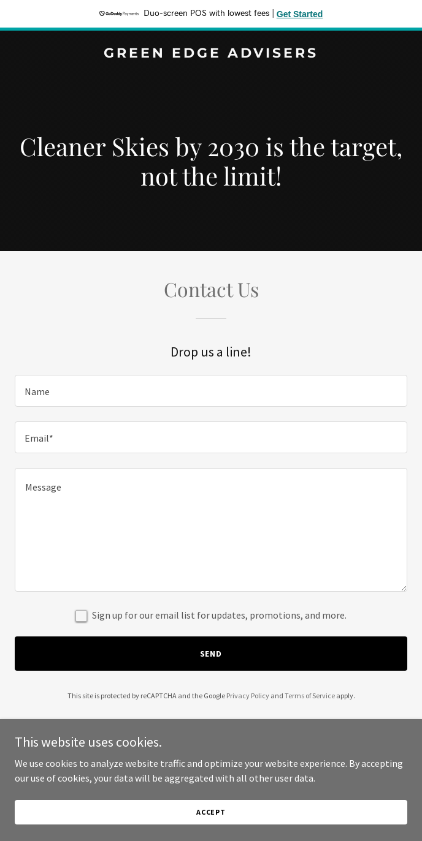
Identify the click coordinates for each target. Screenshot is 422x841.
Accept (211, 820)
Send (211, 653)
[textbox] (211, 391)
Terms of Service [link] (310, 695)
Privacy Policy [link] (247, 695)
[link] (211, 54)
